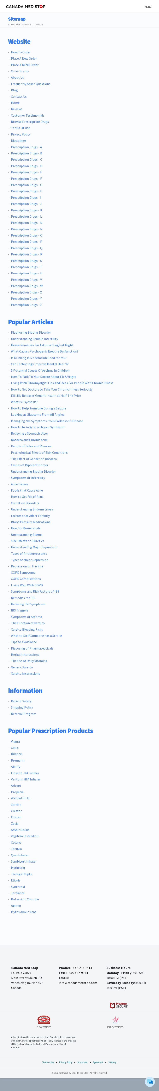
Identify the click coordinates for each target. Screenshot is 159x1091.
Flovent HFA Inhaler (25, 773)
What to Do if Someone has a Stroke (36, 636)
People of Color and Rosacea (31, 446)
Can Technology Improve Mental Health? (40, 364)
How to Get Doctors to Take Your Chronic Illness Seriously (51, 389)
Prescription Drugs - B (26, 153)
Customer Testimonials (28, 115)
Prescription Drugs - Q (26, 248)
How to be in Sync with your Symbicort (38, 427)
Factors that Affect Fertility (30, 516)
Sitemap (112, 1062)
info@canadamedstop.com (78, 983)
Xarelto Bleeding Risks (27, 629)
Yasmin (16, 906)
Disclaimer (18, 140)
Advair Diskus (20, 830)
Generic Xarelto (22, 667)
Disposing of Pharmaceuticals (32, 648)
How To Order (20, 52)
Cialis (15, 748)
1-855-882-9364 (77, 973)
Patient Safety (21, 701)
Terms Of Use (20, 128)
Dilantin (17, 754)
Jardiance (18, 893)
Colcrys (16, 842)
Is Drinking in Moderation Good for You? (39, 358)
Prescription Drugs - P (26, 241)
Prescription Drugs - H (26, 191)
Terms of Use (48, 1062)
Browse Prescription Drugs (30, 122)
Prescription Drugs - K (26, 210)
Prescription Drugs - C (26, 159)
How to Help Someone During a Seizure (38, 408)
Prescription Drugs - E (26, 172)
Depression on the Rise (27, 566)
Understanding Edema (26, 535)
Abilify (15, 766)
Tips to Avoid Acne (24, 642)
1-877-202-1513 (81, 968)
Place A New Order (24, 58)
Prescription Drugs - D (26, 166)
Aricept (16, 785)
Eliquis (15, 880)
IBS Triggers (19, 610)
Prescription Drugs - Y (26, 298)
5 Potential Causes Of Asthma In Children (40, 370)
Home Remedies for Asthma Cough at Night (42, 345)
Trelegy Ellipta (21, 874)
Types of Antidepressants (29, 553)
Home (15, 103)
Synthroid (18, 887)
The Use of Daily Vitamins (29, 661)
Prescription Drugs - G (26, 185)
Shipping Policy (22, 707)
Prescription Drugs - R (26, 254)
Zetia (14, 823)
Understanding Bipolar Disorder (33, 471)
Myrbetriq (18, 867)
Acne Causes (19, 484)
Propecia (17, 792)
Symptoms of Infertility (28, 478)
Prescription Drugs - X (26, 292)
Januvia (16, 849)
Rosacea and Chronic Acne (29, 440)
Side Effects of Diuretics (27, 541)
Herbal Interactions (25, 654)
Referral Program (23, 714)
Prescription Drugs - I (26, 197)
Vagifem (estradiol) (25, 836)
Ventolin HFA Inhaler (25, 779)
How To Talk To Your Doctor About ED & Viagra (43, 377)
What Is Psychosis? (24, 402)
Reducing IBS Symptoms (28, 604)
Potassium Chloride (25, 899)
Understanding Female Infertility (34, 339)
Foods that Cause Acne (27, 490)
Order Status (20, 71)
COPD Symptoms (23, 572)
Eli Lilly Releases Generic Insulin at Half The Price (46, 395)
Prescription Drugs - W (27, 286)
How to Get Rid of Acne (27, 496)
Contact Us (19, 96)
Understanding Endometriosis (32, 509)
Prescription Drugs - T (26, 267)
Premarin (17, 760)
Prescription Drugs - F (26, 178)
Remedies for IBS (23, 598)
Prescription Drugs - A (26, 147)
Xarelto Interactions (25, 673)
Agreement (98, 1062)
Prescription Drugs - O (26, 235)
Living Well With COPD (27, 585)
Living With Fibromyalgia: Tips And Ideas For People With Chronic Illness (62, 383)
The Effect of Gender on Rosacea (34, 459)
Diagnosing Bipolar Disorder (31, 332)
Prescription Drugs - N (26, 229)
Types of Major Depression (29, 560)
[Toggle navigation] (148, 6)
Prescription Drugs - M (27, 223)
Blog (14, 90)
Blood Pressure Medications (30, 522)
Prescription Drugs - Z (26, 305)
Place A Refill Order (25, 65)
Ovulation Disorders (25, 503)
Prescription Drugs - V (26, 279)
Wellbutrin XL (20, 798)
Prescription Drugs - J (26, 204)
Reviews (16, 109)
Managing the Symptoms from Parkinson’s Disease (47, 421)
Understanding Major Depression (34, 547)
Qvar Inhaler (20, 855)
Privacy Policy (20, 134)
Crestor (16, 811)
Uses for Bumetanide (26, 528)
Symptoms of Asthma (26, 617)
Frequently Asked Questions (30, 84)
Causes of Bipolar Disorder (29, 465)
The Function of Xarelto (28, 623)
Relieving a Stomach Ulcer (29, 433)
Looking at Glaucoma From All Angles (37, 414)
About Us (17, 77)
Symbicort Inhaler (24, 861)
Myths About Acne (23, 912)
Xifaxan (16, 817)
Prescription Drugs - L (26, 216)
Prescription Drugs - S (26, 261)
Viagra (15, 741)
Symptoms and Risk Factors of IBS (35, 591)
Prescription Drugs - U (26, 273)
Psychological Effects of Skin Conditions (39, 452)
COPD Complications (26, 579)
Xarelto (16, 805)
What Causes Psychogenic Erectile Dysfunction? (44, 351)
